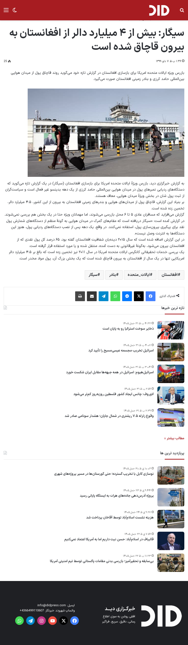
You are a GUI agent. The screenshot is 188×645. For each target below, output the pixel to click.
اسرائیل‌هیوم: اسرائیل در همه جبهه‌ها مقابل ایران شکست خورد (110, 372)
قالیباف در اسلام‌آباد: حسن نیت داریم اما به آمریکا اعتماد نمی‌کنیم (109, 539)
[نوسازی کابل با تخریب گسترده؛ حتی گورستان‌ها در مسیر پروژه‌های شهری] (170, 475)
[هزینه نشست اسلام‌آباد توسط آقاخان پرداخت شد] (170, 519)
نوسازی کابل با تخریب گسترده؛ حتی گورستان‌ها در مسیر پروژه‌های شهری (104, 474)
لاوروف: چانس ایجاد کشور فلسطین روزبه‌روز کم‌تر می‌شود (113, 394)
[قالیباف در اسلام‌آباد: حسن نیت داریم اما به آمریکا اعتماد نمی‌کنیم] (170, 541)
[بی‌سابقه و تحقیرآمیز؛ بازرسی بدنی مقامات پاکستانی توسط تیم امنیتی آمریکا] (170, 563)
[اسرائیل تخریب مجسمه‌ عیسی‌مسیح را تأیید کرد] (170, 352)
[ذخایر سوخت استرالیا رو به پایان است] (170, 330)
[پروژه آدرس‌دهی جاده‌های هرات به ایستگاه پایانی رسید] (170, 497)
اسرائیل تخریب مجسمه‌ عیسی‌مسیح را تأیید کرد (121, 350)
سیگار (93, 275)
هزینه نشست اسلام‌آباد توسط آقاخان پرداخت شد (120, 517)
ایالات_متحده (139, 275)
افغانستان (170, 275)
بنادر (112, 275)
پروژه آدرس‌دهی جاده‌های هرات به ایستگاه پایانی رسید (117, 495)
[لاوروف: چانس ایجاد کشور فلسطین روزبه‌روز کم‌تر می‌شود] (170, 396)
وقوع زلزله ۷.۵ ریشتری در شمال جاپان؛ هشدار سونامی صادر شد (109, 416)
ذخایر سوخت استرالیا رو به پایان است (128, 328)
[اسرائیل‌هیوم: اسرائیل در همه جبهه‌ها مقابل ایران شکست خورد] (170, 374)
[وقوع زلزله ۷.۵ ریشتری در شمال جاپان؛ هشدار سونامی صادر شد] (170, 417)
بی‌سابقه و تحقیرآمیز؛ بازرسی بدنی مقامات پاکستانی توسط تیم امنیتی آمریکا (102, 561)
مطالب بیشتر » (174, 438)
